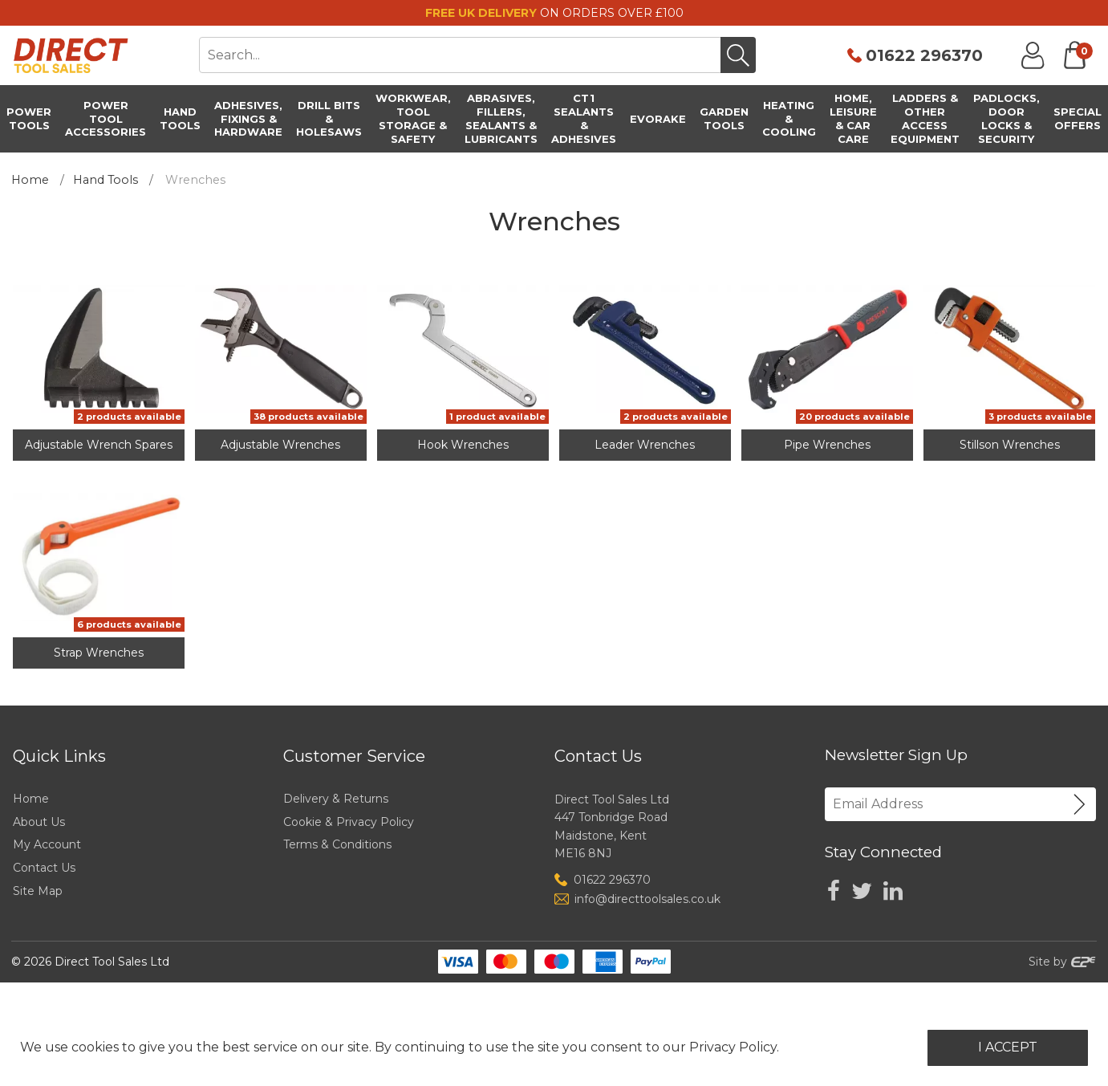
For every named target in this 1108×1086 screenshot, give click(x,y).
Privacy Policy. (734, 1047)
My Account (47, 844)
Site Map (38, 891)
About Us (39, 822)
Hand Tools (105, 180)
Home (30, 180)
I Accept (1007, 1047)
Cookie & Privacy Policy (348, 822)
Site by (1063, 961)
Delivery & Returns (335, 798)
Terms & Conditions (337, 844)
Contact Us (44, 867)
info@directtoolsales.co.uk (647, 899)
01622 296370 (924, 55)
